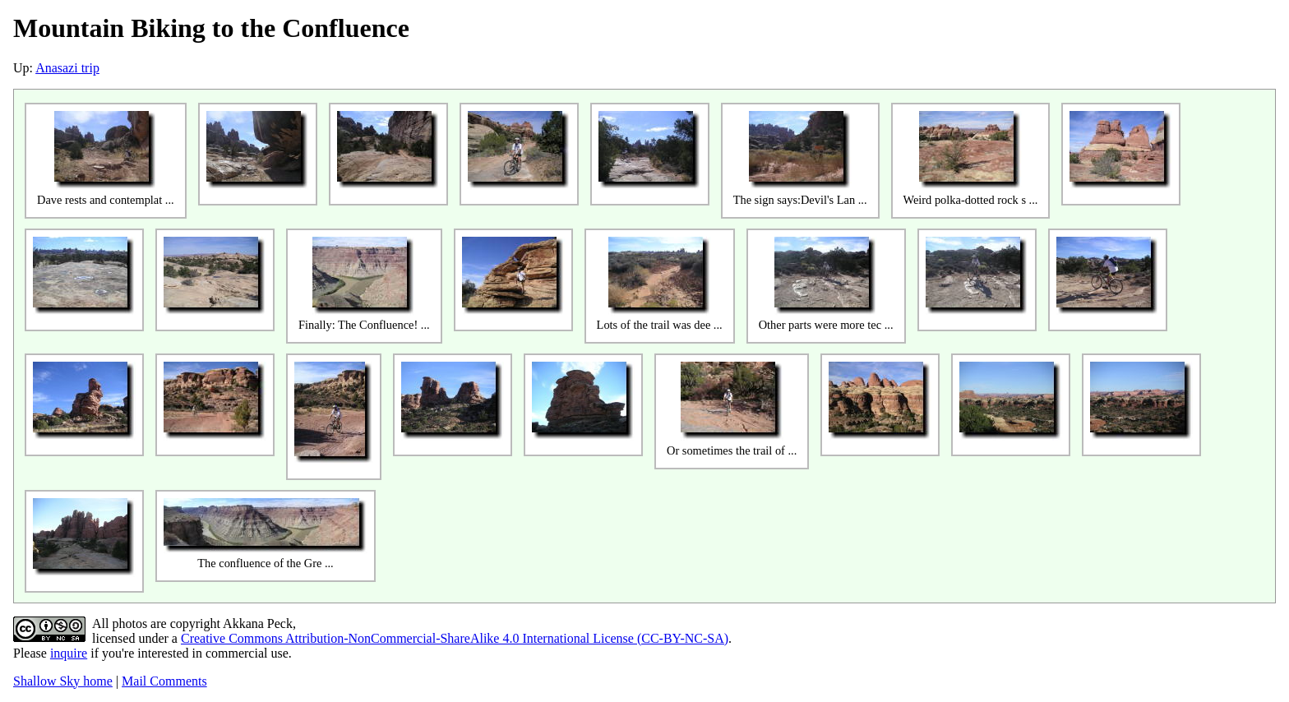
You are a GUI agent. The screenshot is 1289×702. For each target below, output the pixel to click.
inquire (68, 653)
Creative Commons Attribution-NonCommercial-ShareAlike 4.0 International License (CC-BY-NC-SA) (454, 638)
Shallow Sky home (63, 681)
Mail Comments (164, 681)
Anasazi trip (67, 68)
